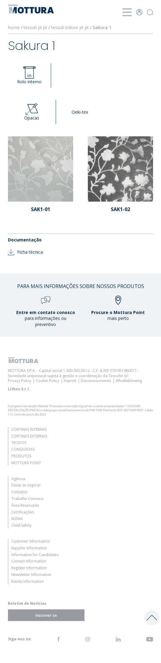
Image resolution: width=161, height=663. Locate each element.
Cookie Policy (47, 380)
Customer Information (30, 541)
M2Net (17, 518)
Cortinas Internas (29, 429)
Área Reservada (25, 505)
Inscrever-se (46, 615)
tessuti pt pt (35, 27)
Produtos (21, 456)
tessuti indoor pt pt (70, 27)
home (14, 27)
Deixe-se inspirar (26, 485)
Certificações (22, 512)
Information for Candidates (35, 554)
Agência (18, 478)
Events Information (27, 581)
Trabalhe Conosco (27, 498)
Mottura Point (26, 462)
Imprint (70, 380)
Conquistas (23, 449)
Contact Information (28, 561)
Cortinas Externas (29, 436)
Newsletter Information (31, 574)
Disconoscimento (96, 380)
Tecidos (18, 442)
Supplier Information (29, 548)
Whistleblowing (129, 380)
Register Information (29, 567)
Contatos (19, 491)
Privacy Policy (19, 380)
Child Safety (21, 525)
